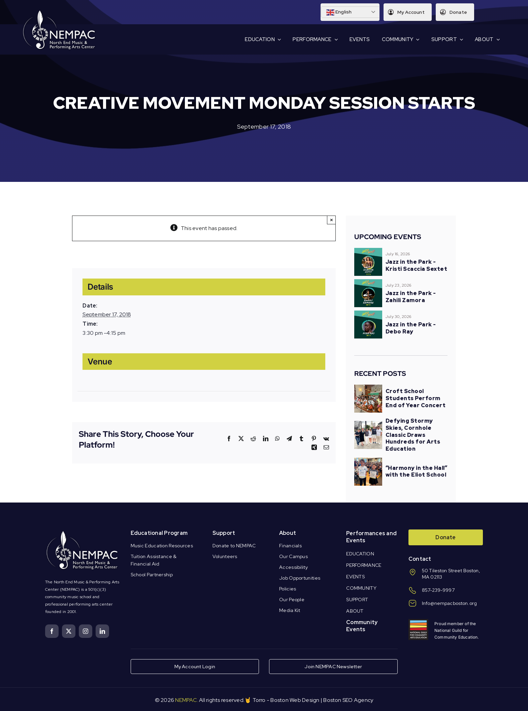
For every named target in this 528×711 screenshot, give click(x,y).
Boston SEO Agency (348, 700)
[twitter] (68, 631)
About (287, 533)
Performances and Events (371, 537)
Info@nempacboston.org (449, 603)
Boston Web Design (294, 700)
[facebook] (52, 631)
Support (223, 533)
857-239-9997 (438, 590)
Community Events (361, 626)
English (338, 12)
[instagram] (85, 631)
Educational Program (159, 533)
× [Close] (331, 220)
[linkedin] (102, 631)
